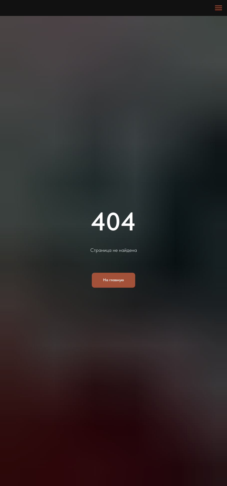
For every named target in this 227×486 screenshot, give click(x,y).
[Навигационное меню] (218, 7)
